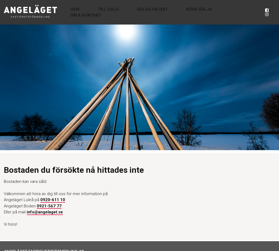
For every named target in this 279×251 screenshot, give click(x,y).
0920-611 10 (52, 199)
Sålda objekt (163, 12)
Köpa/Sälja (200, 12)
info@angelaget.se (45, 212)
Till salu (129, 12)
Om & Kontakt (236, 12)
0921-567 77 (49, 206)
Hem (106, 12)
